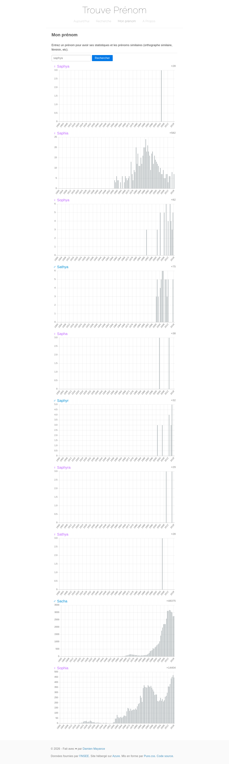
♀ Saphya (61, 66)
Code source (165, 756)
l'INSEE (84, 756)
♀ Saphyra (62, 467)
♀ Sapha (60, 334)
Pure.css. (150, 756)
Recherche (103, 21)
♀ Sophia (60, 668)
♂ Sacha (60, 601)
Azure (116, 756)
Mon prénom (127, 21)
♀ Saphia (60, 133)
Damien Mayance (94, 748)
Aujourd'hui (81, 21)
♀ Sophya (61, 200)
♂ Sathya (60, 267)
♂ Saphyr (61, 401)
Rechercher (102, 58)
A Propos (149, 21)
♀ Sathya (60, 534)
